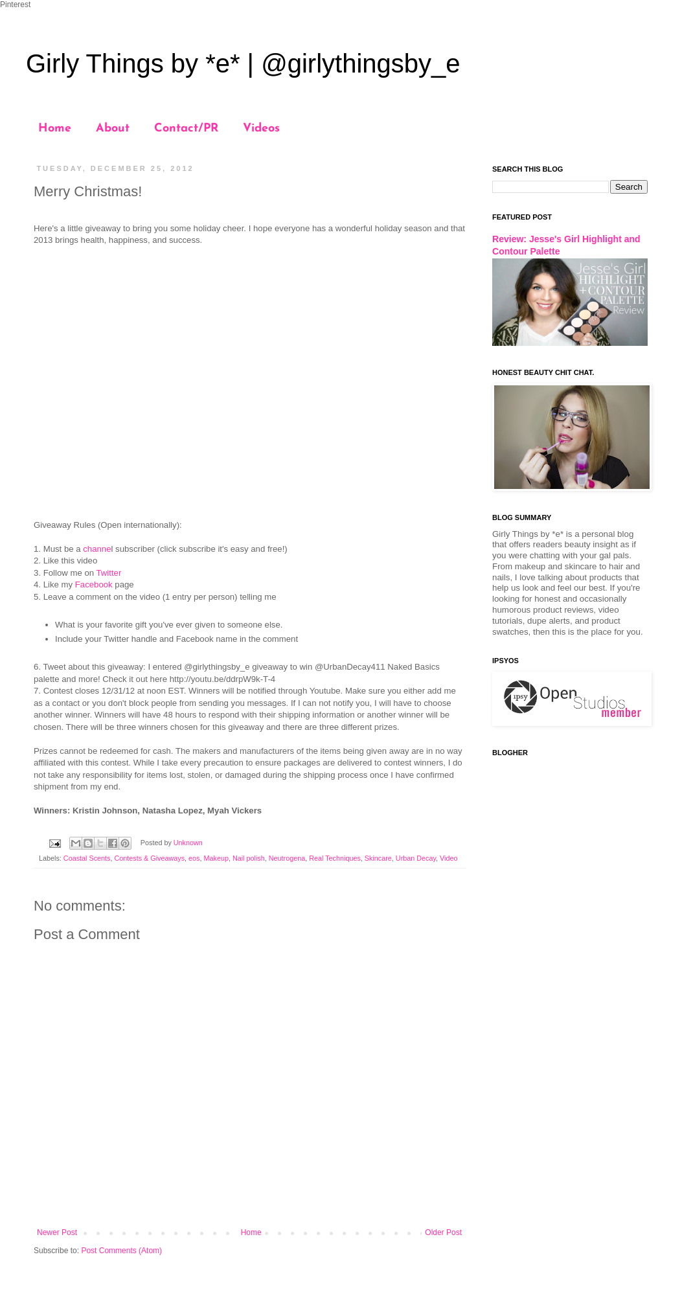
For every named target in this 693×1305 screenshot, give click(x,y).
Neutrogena (287, 858)
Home (54, 128)
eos (193, 858)
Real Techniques (335, 858)
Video (448, 858)
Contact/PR (186, 128)
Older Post (443, 1232)
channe (97, 549)
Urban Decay (416, 858)
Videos (261, 128)
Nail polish (249, 858)
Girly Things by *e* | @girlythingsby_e (243, 63)
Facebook (94, 584)
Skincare (378, 858)
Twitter (109, 573)
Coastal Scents (87, 858)
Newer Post (57, 1232)
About (113, 128)
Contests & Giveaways (149, 858)
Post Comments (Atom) (121, 1250)
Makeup (216, 858)
